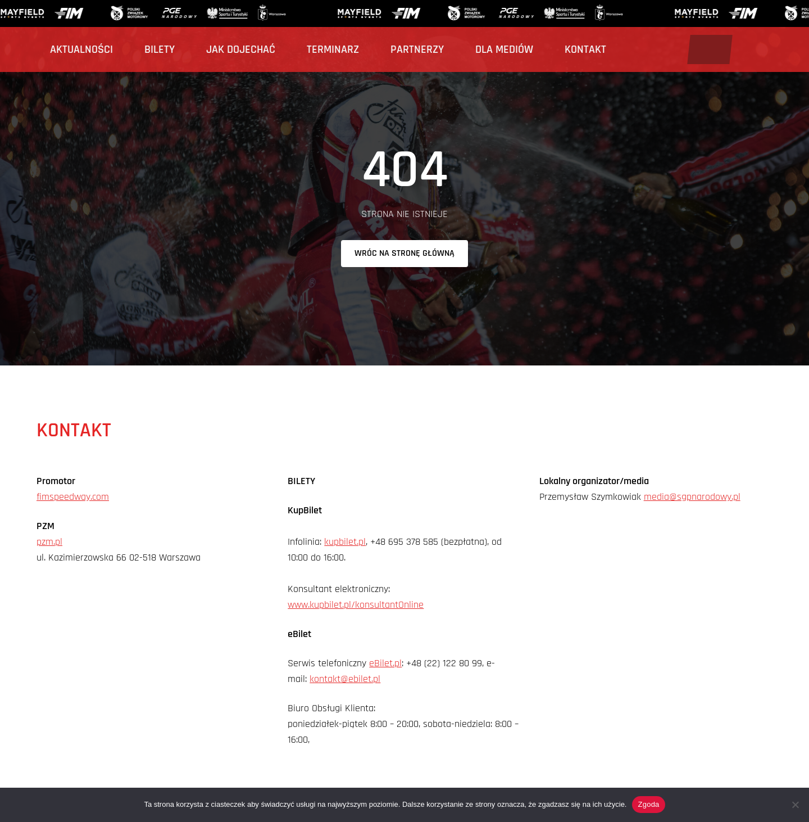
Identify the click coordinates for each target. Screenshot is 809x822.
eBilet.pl (385, 663)
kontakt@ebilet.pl (345, 678)
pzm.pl (49, 541)
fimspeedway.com (73, 496)
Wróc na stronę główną (404, 253)
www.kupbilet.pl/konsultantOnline (356, 604)
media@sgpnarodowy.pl (692, 496)
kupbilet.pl (345, 541)
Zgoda (648, 804)
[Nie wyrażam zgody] (795, 804)
